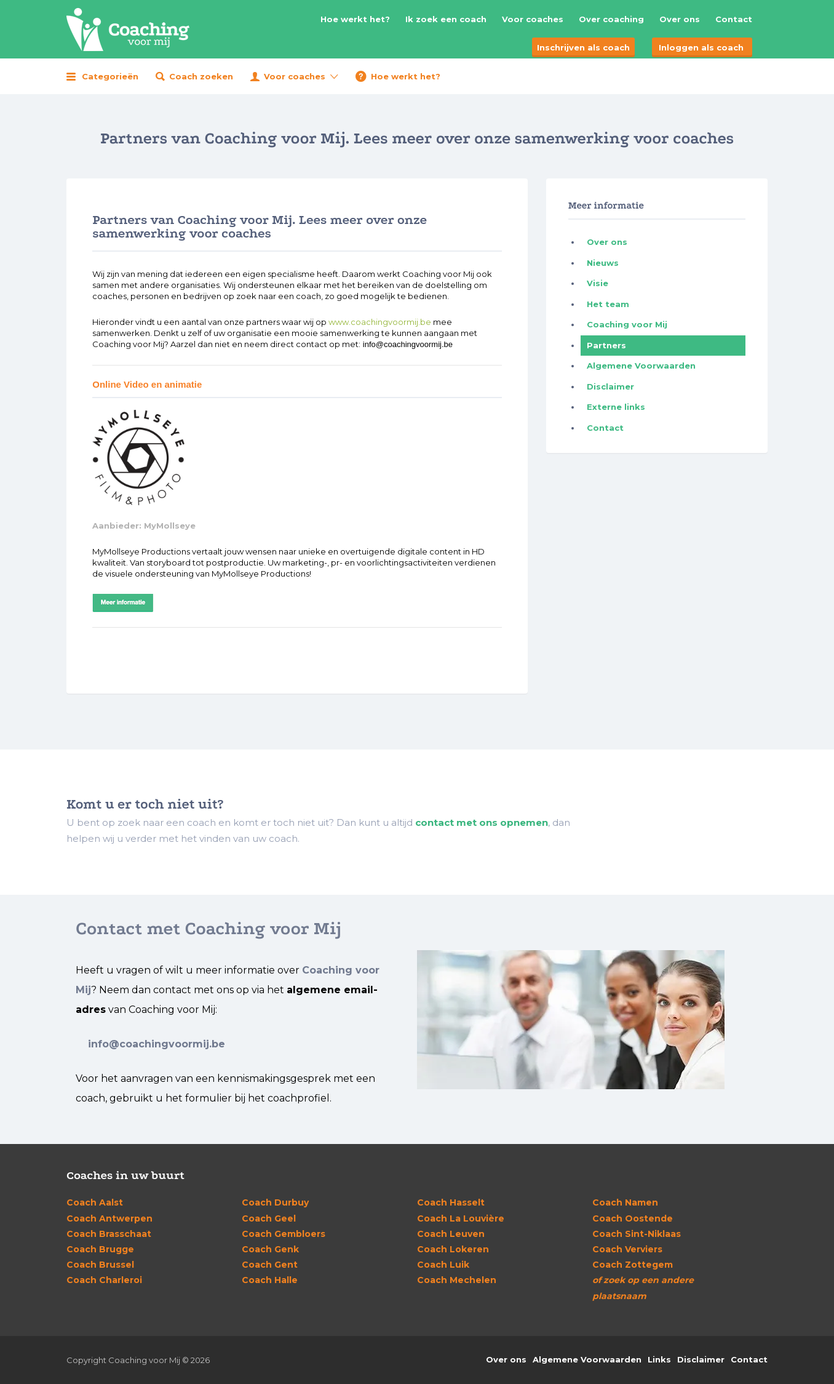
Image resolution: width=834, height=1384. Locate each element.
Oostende (632, 1218)
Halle (270, 1280)
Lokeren (453, 1249)
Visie (597, 283)
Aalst (94, 1202)
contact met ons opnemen (481, 822)
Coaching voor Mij (627, 324)
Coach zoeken (201, 76)
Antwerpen (109, 1218)
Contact (733, 19)
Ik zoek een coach (445, 19)
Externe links (616, 407)
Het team (608, 304)
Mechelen (456, 1280)
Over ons (679, 19)
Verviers (627, 1249)
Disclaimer (610, 386)
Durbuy (275, 1202)
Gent (270, 1264)
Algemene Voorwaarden (641, 365)
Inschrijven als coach (583, 47)
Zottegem (632, 1264)
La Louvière (460, 1218)
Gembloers (283, 1233)
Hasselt (451, 1202)
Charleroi (104, 1280)
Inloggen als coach (701, 47)
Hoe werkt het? (355, 19)
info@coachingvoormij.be (156, 1044)
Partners (606, 345)
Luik (443, 1264)
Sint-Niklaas (636, 1233)
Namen (625, 1202)
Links (659, 1359)
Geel (269, 1218)
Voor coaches (532, 19)
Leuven (451, 1233)
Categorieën (110, 76)
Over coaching (611, 19)
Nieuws (603, 263)
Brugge (100, 1249)
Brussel (100, 1264)
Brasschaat (108, 1233)
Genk (270, 1249)
